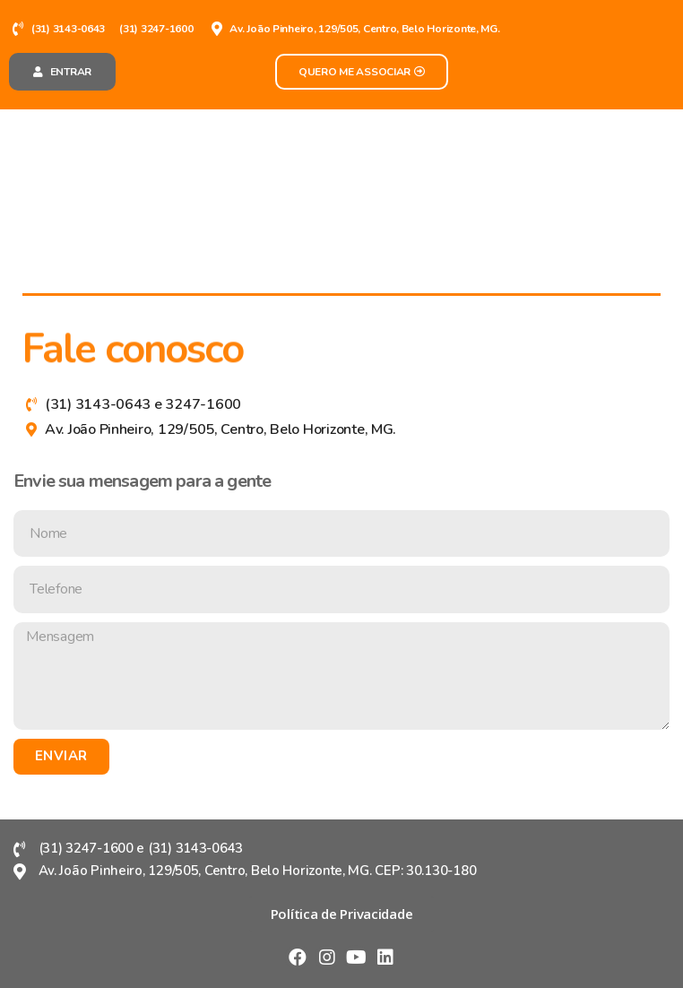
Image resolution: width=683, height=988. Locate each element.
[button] (62, 72)
